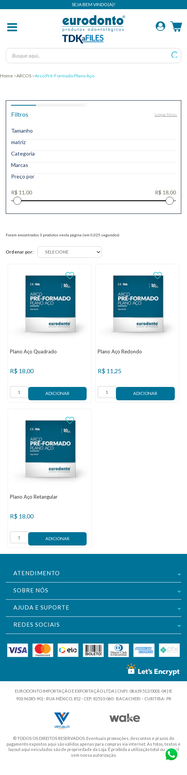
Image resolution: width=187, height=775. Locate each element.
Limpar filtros (166, 114)
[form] (19, 392)
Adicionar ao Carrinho (57, 393)
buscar (174, 54)
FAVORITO (69, 275)
